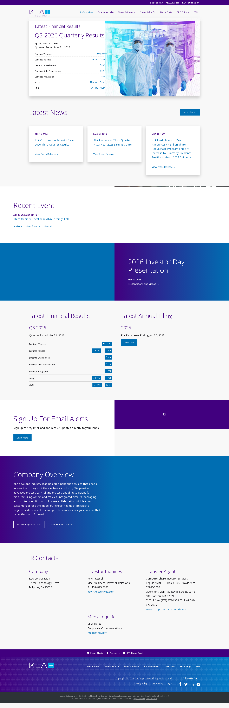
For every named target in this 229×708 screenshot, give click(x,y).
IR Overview (86, 12)
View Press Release (45, 159)
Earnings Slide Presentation (48, 76)
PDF (102, 64)
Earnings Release (43, 64)
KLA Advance (172, 2)
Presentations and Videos (142, 288)
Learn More (22, 442)
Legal (169, 688)
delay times (149, 701)
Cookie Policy (157, 688)
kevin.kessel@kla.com (100, 596)
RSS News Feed (134, 658)
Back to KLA (156, 2)
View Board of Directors (62, 529)
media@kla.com (97, 638)
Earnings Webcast (43, 59)
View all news (190, 117)
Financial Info (147, 12)
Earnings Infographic (44, 81)
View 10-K (129, 347)
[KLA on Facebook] (180, 689)
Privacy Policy (140, 688)
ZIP (102, 93)
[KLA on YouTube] (198, 689)
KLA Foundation (191, 2)
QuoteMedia (90, 701)
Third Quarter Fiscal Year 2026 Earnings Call (41, 224)
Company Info (106, 12)
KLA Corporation (142, 683)
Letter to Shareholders (45, 70)
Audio (101, 59)
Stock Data (166, 12)
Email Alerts (96, 658)
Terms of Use (151, 703)
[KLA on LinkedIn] (192, 689)
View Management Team (29, 529)
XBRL (37, 93)
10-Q (37, 87)
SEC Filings (183, 12)
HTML (93, 64)
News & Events (126, 12)
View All (48, 231)
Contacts (115, 658)
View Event (32, 231)
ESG (196, 12)
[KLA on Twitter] (186, 689)
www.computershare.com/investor (168, 614)
